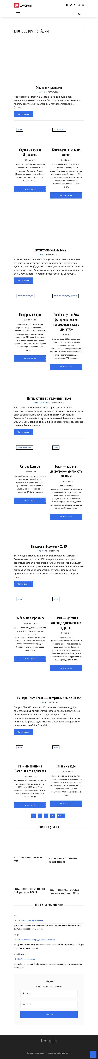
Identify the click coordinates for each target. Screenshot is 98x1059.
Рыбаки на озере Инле (30, 617)
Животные (27, 447)
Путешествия (59, 130)
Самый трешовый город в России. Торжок (36, 940)
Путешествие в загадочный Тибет (49, 398)
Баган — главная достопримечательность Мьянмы (66, 470)
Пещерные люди (30, 314)
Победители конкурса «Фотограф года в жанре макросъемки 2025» (64, 891)
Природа (73, 296)
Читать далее (23, 114)
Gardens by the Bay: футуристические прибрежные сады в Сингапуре (66, 322)
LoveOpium (23, 5)
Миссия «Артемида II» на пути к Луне (28, 858)
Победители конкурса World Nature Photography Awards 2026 (29, 890)
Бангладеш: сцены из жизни (66, 152)
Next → (61, 816)
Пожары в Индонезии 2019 (49, 546)
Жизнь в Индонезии (49, 87)
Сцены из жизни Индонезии (30, 152)
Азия (41, 92)
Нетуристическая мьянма (49, 249)
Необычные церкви (26, 959)
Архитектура (28, 296)
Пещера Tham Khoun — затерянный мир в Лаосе (49, 697)
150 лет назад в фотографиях (30, 920)
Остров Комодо (30, 466)
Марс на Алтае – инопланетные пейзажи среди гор (63, 860)
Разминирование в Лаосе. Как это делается (30, 768)
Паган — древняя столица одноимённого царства (66, 622)
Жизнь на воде (66, 766)
